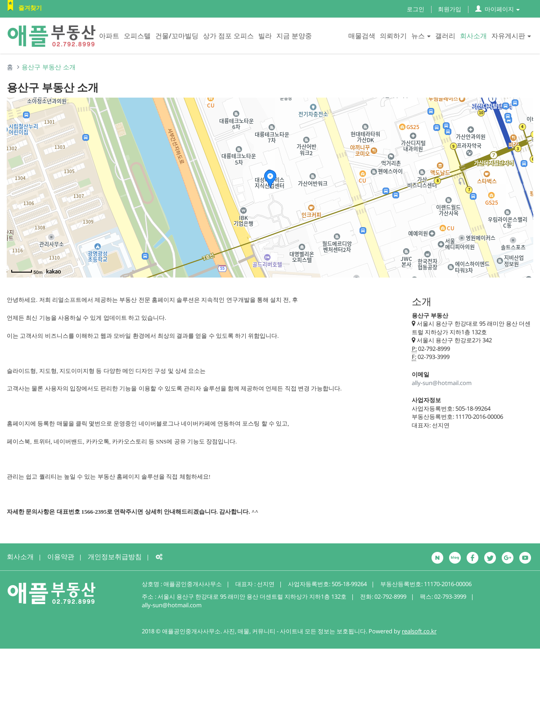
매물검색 (361, 35)
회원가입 (449, 9)
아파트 (109, 35)
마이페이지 (497, 9)
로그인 (415, 9)
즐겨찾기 (30, 8)
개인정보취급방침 (115, 556)
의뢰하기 (393, 35)
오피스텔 (137, 35)
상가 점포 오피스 (228, 35)
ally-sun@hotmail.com (442, 383)
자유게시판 (511, 35)
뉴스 (421, 35)
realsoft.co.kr (419, 631)
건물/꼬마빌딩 (176, 35)
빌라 (265, 35)
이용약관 (60, 556)
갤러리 (445, 35)
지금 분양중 (294, 35)
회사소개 (473, 35)
